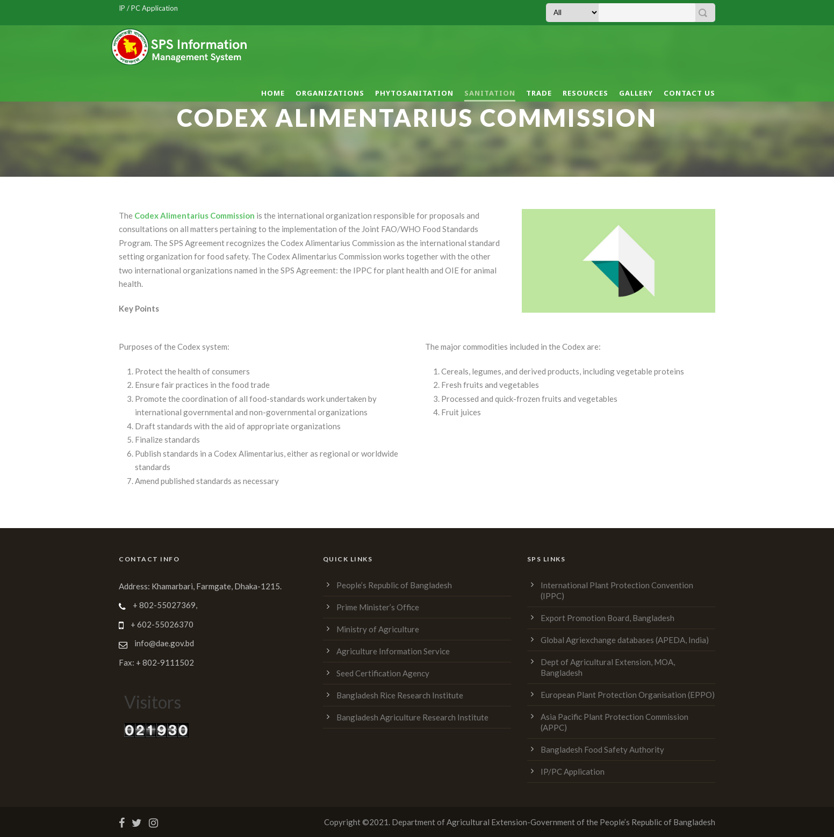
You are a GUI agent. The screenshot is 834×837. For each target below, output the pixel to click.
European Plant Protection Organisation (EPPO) (628, 694)
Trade (539, 93)
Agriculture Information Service (393, 651)
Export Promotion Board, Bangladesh (607, 618)
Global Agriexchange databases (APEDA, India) (625, 640)
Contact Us (689, 93)
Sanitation (489, 93)
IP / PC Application (148, 8)
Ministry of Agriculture (377, 629)
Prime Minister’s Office (377, 607)
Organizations (330, 93)
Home (273, 93)
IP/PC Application (573, 771)
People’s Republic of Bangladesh (394, 585)
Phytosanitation (414, 93)
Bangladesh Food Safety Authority (602, 749)
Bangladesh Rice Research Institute (399, 695)
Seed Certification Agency (382, 673)
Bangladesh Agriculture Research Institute (412, 717)
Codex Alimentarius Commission (194, 215)
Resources (585, 93)
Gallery (636, 93)
